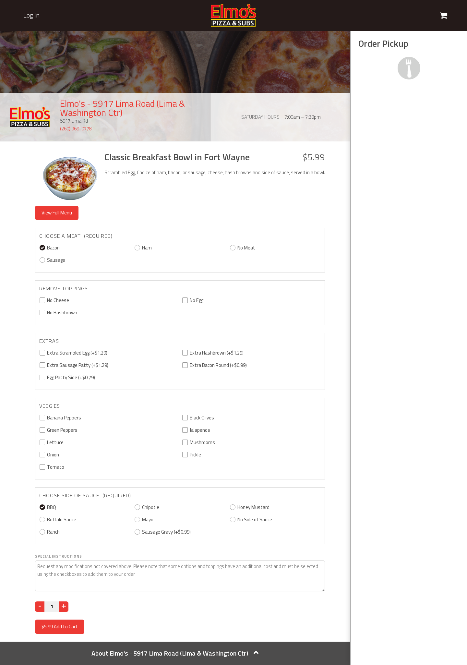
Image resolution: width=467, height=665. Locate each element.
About (175, 653)
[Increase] (63, 606)
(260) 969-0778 (76, 128)
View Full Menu (57, 212)
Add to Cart (60, 626)
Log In (31, 15)
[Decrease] (39, 606)
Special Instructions (58, 556)
